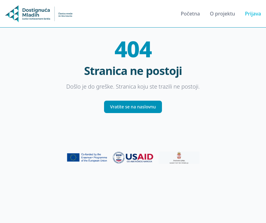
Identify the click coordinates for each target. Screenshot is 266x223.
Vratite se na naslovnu (133, 107)
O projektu (222, 13)
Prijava (253, 13)
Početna (190, 13)
